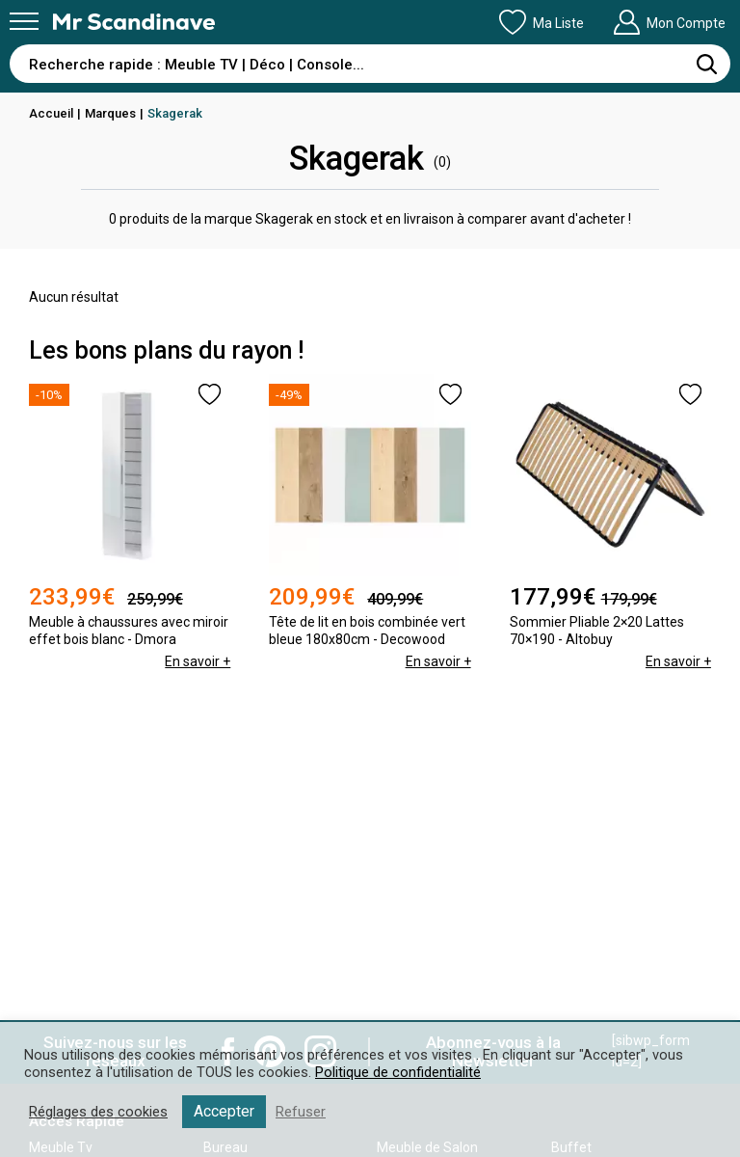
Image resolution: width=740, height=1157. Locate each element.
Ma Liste (541, 22)
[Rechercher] (706, 63)
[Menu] (24, 21)
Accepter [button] (224, 1111)
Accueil (51, 113)
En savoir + (197, 661)
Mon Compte (669, 22)
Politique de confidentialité (398, 1072)
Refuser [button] (301, 1111)
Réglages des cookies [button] (98, 1111)
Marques (110, 113)
